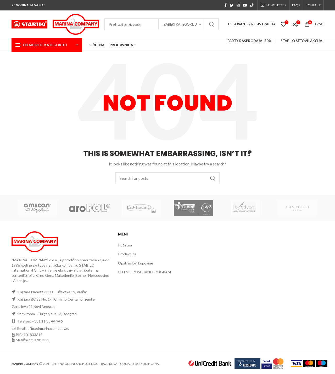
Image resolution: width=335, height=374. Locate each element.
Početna (125, 245)
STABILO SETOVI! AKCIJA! (302, 41)
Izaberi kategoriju (180, 24)
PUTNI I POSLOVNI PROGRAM (144, 272)
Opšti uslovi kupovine (135, 263)
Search (211, 24)
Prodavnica (127, 254)
